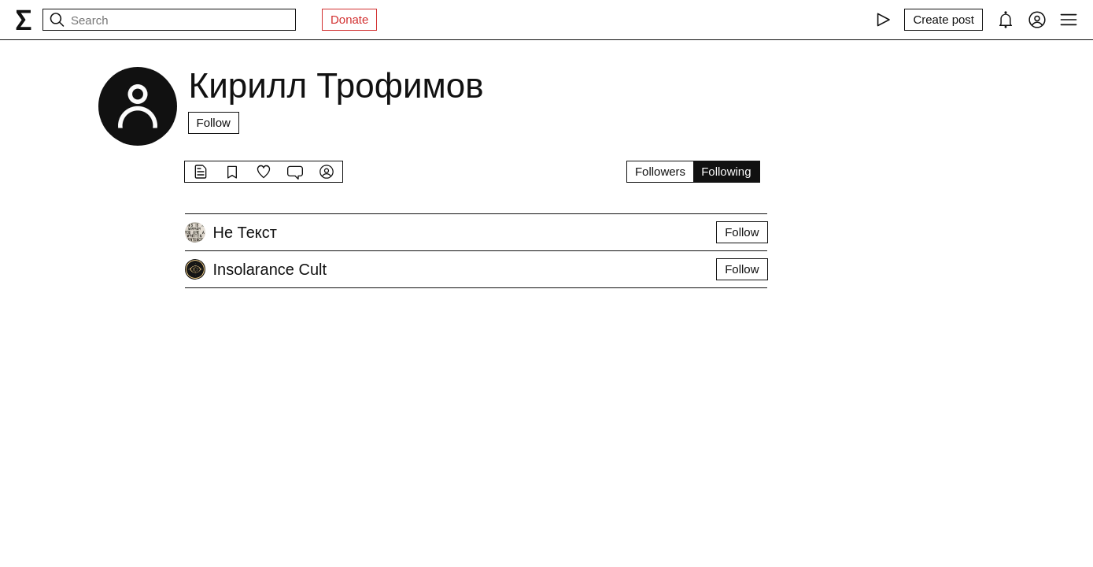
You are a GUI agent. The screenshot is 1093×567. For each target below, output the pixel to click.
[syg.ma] (23, 19)
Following (726, 171)
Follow (214, 122)
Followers (660, 171)
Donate (349, 19)
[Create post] (943, 19)
